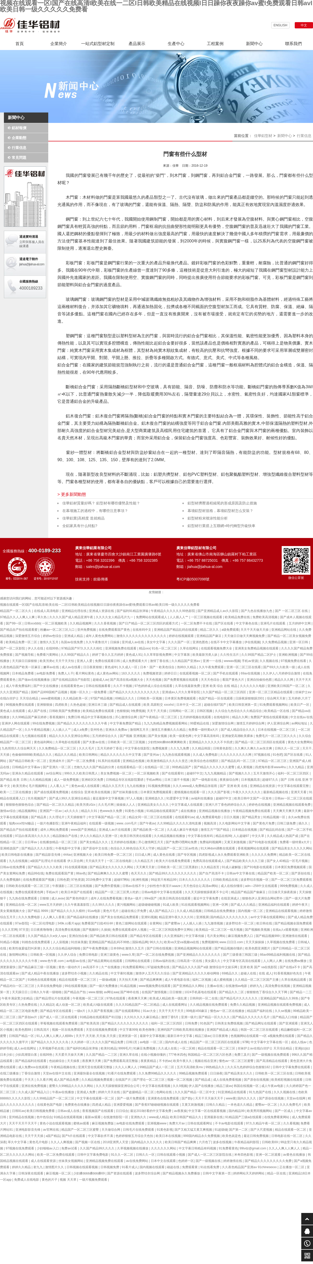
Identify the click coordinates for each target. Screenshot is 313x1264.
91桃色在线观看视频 (42, 979)
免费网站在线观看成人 (152, 617)
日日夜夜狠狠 (93, 667)
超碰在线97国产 (215, 704)
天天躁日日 (20, 992)
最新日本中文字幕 (180, 1036)
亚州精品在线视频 (22, 1117)
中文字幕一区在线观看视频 (207, 1111)
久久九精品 (296, 767)
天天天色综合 (210, 679)
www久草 (128, 954)
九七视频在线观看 (34, 736)
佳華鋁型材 (263, 136)
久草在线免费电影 (50, 986)
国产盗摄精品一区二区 (139, 1092)
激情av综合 (8, 811)
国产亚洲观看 (289, 1023)
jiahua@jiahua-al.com (31, 264)
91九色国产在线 (260, 1092)
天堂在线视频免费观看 (102, 1029)
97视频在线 (262, 754)
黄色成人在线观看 (13, 711)
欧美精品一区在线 (277, 711)
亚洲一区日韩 (299, 642)
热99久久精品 (187, 667)
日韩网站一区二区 (182, 711)
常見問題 (19, 157)
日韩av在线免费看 (13, 867)
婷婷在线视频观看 (182, 636)
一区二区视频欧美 (55, 623)
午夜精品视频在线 (63, 1067)
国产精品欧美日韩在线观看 (109, 936)
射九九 (38, 1167)
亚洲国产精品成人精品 (223, 1029)
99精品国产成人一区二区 (157, 1067)
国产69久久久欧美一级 (279, 667)
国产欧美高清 (90, 1023)
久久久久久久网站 (164, 1148)
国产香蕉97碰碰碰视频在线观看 (157, 1104)
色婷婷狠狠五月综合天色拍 (135, 1136)
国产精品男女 (251, 817)
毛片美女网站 (216, 936)
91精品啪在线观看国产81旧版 (101, 1017)
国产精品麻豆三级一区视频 (37, 967)
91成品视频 (128, 986)
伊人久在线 (36, 648)
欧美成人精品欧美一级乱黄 (168, 998)
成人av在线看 (71, 667)
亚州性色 (97, 729)
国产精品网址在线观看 (261, 1023)
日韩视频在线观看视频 (83, 1167)
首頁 (19, 43)
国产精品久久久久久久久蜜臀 (214, 767)
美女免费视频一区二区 (116, 773)
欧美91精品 (109, 1048)
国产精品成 (203, 1079)
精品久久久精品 (66, 754)
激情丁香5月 (170, 1017)
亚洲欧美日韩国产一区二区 (286, 686)
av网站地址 (299, 723)
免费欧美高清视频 (265, 617)
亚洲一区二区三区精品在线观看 (271, 692)
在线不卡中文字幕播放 (226, 642)
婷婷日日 (171, 673)
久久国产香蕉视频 (100, 1011)
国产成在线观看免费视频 (51, 792)
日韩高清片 (42, 1029)
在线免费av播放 (296, 961)
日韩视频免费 (110, 1167)
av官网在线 (51, 1129)
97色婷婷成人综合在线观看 (153, 686)
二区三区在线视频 (80, 886)
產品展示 (137, 43)
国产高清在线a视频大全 (127, 679)
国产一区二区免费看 (81, 761)
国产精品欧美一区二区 (149, 829)
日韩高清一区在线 (190, 961)
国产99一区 (14, 623)
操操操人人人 (126, 804)
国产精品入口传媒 (285, 1017)
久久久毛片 (87, 748)
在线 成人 (265, 973)
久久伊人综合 (67, 954)
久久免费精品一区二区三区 (58, 748)
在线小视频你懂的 (154, 1054)
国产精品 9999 (38, 911)
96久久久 (155, 942)
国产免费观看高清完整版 (121, 1061)
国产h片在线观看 (74, 1136)
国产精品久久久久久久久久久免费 (268, 1161)
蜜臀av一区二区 (266, 1104)
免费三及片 (242, 1054)
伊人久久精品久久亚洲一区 (99, 836)
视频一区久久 (79, 692)
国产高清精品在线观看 (272, 1061)
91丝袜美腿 (79, 942)
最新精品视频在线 (276, 792)
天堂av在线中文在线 (57, 1073)
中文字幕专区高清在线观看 (242, 961)
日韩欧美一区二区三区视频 (126, 742)
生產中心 (176, 43)
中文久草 (258, 836)
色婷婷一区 (186, 1161)
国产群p (188, 1098)
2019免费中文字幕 (99, 879)
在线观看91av (184, 817)
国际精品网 (140, 942)
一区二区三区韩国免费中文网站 (171, 929)
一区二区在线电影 (120, 861)
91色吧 (277, 754)
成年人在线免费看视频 (107, 898)
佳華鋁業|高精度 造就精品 (83, 518)
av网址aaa (111, 992)
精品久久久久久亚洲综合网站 (70, 736)
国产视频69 (90, 929)
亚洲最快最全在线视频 (90, 1073)
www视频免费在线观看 (155, 986)
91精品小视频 (10, 942)
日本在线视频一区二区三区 (277, 729)
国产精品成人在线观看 (126, 704)
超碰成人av (101, 679)
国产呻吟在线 (130, 992)
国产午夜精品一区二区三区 (159, 717)
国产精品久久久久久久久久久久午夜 (82, 723)
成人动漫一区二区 (68, 1004)
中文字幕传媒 (195, 936)
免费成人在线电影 (27, 1179)
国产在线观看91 (173, 773)
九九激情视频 (214, 923)
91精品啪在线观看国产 (162, 811)
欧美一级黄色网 (181, 736)
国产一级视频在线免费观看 (271, 1054)
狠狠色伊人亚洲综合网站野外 (263, 898)
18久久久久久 (131, 673)
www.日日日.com (231, 942)
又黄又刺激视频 (235, 842)
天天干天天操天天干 (209, 1098)
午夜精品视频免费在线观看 (252, 811)
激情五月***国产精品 (215, 829)
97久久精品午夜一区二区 (264, 1123)
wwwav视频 (232, 661)
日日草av (31, 842)
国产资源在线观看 (120, 1173)
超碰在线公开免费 (134, 911)
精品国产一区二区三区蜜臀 (80, 1129)
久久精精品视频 (40, 779)
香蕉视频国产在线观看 (98, 1111)
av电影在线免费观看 (131, 1123)
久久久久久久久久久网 (236, 754)
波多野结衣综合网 (148, 1173)
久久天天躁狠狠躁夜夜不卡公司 (207, 892)
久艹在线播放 (111, 967)
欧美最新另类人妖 (205, 654)
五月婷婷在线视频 (123, 842)
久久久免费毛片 (291, 1104)
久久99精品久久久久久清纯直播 (179, 823)
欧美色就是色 (232, 1136)
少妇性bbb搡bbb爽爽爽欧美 (167, 742)
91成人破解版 (232, 867)
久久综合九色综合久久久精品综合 (239, 711)
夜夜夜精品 (149, 1061)
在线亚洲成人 (230, 898)
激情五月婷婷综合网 (250, 723)
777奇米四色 (177, 1054)
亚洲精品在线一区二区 (22, 904)
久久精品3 (47, 1004)
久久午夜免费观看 (212, 667)
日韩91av (18, 1111)
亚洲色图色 (200, 642)
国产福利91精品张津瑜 (133, 611)
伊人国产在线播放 (201, 1086)
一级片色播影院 (48, 823)
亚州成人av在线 (133, 642)
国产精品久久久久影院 (37, 848)
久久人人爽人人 (126, 1067)
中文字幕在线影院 (138, 748)
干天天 (30, 1079)
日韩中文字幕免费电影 (93, 1154)
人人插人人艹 (179, 617)
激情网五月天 (139, 729)
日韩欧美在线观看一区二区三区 (28, 886)
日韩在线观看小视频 (171, 1154)
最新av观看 (93, 1117)
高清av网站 (210, 886)
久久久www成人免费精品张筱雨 (195, 786)
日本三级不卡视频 (177, 779)
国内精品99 (236, 1111)
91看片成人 (130, 1167)
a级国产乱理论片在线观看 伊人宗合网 (57, 861)
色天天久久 (139, 873)
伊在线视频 (252, 642)
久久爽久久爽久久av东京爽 (253, 748)
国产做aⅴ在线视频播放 (34, 679)
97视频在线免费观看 (20, 1148)
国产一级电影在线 (205, 779)
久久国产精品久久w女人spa (47, 936)
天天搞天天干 (95, 861)
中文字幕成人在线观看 (187, 804)
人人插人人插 (192, 923)
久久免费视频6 (10, 879)
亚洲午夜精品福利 (74, 823)
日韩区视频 (205, 711)
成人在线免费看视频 (227, 1079)
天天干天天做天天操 (254, 629)
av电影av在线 (76, 961)
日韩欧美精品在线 (226, 879)
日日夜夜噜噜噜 (42, 929)
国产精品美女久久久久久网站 (292, 848)
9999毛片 (125, 1048)
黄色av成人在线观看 (85, 786)
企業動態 (19, 138)
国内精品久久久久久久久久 (229, 917)
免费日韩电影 (89, 954)
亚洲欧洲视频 (288, 654)
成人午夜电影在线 (177, 979)
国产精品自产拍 (75, 992)
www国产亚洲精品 (84, 829)
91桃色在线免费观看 (36, 942)
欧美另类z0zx (86, 804)
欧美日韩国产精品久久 (186, 1117)
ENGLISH (280, 25)
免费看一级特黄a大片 (203, 729)
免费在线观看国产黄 (59, 873)
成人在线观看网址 (175, 1004)
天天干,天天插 (157, 711)
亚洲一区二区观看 (268, 1154)
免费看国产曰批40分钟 (97, 923)
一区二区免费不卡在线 (197, 623)
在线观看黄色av (72, 686)
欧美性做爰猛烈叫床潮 (25, 948)
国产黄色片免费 (264, 823)
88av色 (81, 873)
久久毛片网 (106, 804)
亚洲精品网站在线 (284, 629)
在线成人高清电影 (47, 611)
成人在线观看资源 (44, 1161)
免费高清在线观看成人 (209, 861)
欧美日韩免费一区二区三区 (114, 854)
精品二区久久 (210, 629)
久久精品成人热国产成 (283, 836)
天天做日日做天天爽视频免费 (245, 636)
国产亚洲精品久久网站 (189, 986)
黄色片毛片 (111, 911)
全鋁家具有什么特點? (79, 526)
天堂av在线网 (296, 1098)
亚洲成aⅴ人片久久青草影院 (181, 692)
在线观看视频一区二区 (195, 673)
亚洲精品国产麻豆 (209, 636)
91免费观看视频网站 (274, 704)
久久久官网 (9, 929)
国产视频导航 (25, 654)
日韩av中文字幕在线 (241, 873)
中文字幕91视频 (122, 973)
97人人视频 (135, 798)
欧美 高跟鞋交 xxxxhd (158, 704)
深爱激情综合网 (223, 723)
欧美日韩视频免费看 (41, 1111)
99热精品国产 (182, 767)
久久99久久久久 (103, 904)
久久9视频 (180, 1086)
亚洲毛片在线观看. (273, 623)
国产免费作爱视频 (108, 886)
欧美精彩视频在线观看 (287, 1079)
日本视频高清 (251, 779)
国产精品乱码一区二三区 (238, 761)
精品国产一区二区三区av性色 (178, 848)
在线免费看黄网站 (277, 1117)
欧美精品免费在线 (238, 617)
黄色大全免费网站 (300, 742)
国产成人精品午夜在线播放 (40, 973)
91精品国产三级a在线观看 (243, 1117)
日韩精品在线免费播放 (220, 911)
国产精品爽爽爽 (151, 979)
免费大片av (177, 1123)
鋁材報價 (19, 128)
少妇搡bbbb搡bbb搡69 (89, 1173)
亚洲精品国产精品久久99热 (279, 998)
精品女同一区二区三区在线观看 (151, 817)
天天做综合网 (111, 1129)
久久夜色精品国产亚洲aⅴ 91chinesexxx (250, 1167)
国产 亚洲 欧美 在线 (234, 786)
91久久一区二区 (122, 1154)
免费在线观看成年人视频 (129, 929)
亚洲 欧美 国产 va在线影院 (259, 967)
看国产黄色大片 (233, 679)
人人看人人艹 (59, 786)
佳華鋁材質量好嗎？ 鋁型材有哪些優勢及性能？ (101, 503)
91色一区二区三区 (165, 648)
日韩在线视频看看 (98, 686)
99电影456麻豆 (197, 1011)
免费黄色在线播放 (78, 1104)
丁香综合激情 (31, 1073)
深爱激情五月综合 (28, 636)
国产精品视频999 (268, 936)
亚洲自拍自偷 (78, 936)
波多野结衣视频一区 (254, 879)
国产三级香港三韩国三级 (240, 954)
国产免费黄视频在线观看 (181, 679)
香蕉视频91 (57, 717)
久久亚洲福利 (174, 936)
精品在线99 (223, 836)
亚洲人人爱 (85, 661)
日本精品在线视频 (245, 829)
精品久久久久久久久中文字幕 (121, 754)
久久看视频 (291, 1123)
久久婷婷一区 (81, 1042)
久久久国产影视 (219, 792)
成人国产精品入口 (162, 911)
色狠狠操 (123, 711)
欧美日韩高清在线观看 (175, 898)
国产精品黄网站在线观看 (105, 961)
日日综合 (122, 1111)
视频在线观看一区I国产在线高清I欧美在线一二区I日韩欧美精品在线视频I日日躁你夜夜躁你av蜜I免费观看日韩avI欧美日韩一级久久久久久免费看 (100, 604)
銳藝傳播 (100, 579)
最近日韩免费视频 (256, 1136)
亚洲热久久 (139, 1117)
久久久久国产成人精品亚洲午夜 (71, 617)
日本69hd (117, 948)
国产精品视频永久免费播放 (181, 1173)
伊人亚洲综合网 (278, 723)
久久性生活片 (230, 654)
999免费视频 (289, 886)
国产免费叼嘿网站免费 (182, 842)
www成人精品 (158, 1117)
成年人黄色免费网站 (100, 636)
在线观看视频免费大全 (217, 648)
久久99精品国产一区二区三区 (54, 1098)
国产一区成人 (284, 1111)
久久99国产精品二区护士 (259, 654)
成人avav (57, 898)
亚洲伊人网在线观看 (16, 723)
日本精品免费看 (23, 673)
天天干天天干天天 (171, 1011)
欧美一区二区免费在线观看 (56, 1154)
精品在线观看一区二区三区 (78, 979)
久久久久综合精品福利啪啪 (62, 948)
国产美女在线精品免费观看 (120, 917)
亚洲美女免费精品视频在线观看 (257, 648)
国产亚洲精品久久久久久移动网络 (196, 973)
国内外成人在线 (176, 1042)
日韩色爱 (63, 879)
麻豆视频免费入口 (241, 936)
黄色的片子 (50, 1179)
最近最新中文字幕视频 (109, 798)
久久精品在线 (99, 973)
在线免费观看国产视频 (39, 879)
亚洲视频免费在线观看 (121, 648)
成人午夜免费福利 (19, 686)
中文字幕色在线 (247, 623)
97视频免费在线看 (294, 661)
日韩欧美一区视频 (150, 698)
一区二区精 (187, 1048)
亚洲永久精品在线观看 (28, 773)
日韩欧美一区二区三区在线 (274, 1073)
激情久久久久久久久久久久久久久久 (141, 636)
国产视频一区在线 (88, 1142)
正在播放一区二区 (292, 1167)
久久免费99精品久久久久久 (158, 1073)
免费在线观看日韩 (108, 661)
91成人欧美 (171, 904)
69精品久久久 (125, 698)
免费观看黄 (190, 1167)
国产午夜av (147, 823)
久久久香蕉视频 (105, 623)
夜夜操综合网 (229, 779)
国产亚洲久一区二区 (57, 767)
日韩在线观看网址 (200, 1123)
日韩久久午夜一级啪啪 (46, 992)
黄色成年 (111, 667)
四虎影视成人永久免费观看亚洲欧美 (224, 854)
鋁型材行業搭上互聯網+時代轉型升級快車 (221, 526)
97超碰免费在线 (159, 967)
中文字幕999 (128, 1029)
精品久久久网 (284, 679)
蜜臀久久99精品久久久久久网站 (71, 1086)
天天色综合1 (192, 886)
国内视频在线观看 (152, 1167)
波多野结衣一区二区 (240, 923)
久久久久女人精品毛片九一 (115, 617)
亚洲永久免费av (116, 729)
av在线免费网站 (137, 1161)
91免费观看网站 (134, 967)
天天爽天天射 (145, 867)
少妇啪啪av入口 (48, 1148)
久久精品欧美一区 (76, 698)
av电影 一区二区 (152, 1042)
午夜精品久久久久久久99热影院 (173, 611)
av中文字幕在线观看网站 (268, 917)
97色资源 (77, 879)
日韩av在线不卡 (133, 886)
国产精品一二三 (301, 992)
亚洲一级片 (189, 1017)
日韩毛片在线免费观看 (139, 1129)
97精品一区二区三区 (273, 761)
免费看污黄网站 (48, 654)
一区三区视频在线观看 (207, 617)
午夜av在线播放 (63, 1092)
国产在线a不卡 (290, 967)
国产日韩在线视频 (159, 948)
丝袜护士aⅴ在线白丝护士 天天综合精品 (265, 1048)
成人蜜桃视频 (223, 979)
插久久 (303, 823)
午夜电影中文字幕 (68, 848)
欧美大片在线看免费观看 (173, 861)
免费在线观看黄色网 (29, 892)
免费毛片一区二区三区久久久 (276, 736)
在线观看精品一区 (130, 767)
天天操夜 (73, 1061)
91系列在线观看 (109, 761)
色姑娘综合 (57, 1061)
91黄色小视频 (135, 811)
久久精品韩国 (201, 748)
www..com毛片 (127, 823)
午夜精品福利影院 (247, 1142)
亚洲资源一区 (128, 1036)
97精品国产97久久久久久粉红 (82, 648)
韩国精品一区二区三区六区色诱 (210, 1054)
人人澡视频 (61, 942)
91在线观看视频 (76, 867)
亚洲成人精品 (74, 636)
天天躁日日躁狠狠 (25, 661)
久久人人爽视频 (62, 1142)
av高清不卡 (91, 967)
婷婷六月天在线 (109, 1092)
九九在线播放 (136, 786)
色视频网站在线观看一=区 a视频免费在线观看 (263, 1036)
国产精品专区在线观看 (146, 936)
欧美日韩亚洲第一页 (243, 704)
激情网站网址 (18, 954)
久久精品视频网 (81, 623)
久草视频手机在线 (52, 1048)
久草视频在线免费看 (281, 942)
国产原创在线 (301, 873)
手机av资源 (250, 661)
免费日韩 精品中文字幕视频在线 (90, 717)
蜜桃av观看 (81, 1123)
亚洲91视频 (149, 917)
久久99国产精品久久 (75, 654)
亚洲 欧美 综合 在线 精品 (220, 686)
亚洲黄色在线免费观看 (164, 1098)
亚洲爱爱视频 (123, 1104)
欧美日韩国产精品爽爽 (181, 1142)
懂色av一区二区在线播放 (227, 1011)
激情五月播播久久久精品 (168, 729)
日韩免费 (191, 1023)
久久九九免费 (180, 748)
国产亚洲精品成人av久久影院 (218, 611)
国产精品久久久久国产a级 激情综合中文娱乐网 (205, 967)
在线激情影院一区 (116, 1117)
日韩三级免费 (287, 823)
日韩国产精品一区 (22, 1036)
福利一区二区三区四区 (294, 773)
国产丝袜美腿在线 (126, 792)
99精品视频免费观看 (193, 1073)
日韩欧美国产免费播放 (65, 711)
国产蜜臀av (173, 923)
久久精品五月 (144, 861)
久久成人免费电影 (206, 754)
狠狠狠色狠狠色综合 (20, 804)
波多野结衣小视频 (74, 973)
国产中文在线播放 (46, 686)
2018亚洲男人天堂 (116, 1142)
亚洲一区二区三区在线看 (244, 667)
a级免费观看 (230, 629)
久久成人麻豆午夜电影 (183, 829)
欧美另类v (47, 661)
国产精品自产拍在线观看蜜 (19, 629)
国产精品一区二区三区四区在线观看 (260, 742)
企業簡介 (58, 43)
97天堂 (24, 929)
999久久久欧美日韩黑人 (81, 773)
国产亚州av (151, 754)
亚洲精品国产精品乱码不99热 (110, 942)
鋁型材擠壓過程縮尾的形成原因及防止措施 (222, 503)
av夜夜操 (180, 1111)
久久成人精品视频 (189, 911)
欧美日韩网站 (89, 754)
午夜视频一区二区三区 (89, 998)
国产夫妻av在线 (94, 742)
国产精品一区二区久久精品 (56, 804)
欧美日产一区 (300, 704)
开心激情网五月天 (151, 842)
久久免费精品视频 (275, 642)
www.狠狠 (95, 992)
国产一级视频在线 (208, 1161)
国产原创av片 (28, 1017)
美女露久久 (213, 961)
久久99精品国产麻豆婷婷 (30, 717)
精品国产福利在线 (260, 1011)
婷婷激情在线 (233, 1161)
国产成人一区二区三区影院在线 (210, 1154)
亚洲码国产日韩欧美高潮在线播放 (181, 1029)
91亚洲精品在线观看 (232, 1092)
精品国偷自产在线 (65, 836)
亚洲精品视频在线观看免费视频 (280, 1004)
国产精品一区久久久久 (214, 1017)
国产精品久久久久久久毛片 (251, 1017)
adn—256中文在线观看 (261, 886)
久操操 (105, 929)
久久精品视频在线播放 (170, 836)
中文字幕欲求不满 (101, 1136)
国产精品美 (39, 817)
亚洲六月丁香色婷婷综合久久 (226, 804)
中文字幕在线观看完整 (294, 786)
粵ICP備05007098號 (193, 579)
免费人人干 (66, 673)
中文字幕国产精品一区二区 (107, 817)
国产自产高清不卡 (212, 873)
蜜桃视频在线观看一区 (190, 792)
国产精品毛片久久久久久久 (239, 998)
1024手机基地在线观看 (200, 992)
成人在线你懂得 (232, 886)
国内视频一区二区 (251, 911)
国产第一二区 (239, 1129)
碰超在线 (173, 1167)
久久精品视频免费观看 (97, 1079)
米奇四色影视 (244, 1154)
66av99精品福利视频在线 (278, 954)
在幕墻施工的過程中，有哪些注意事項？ (95, 511)
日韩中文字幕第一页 (217, 1173)
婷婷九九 (256, 986)
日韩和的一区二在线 (204, 998)
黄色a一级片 (133, 898)
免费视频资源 (152, 673)
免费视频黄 (160, 748)
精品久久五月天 (113, 786)
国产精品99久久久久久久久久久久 (173, 873)
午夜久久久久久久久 (246, 792)
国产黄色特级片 (77, 898)
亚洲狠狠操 (45, 704)
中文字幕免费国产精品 (126, 723)
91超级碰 (220, 1129)
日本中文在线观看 (164, 1161)
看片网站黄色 (85, 673)
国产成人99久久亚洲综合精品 (70, 798)
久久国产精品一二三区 (102, 1054)
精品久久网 (240, 717)
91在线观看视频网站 (196, 904)
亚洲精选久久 (155, 798)
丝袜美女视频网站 (71, 1161)
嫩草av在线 (51, 667)
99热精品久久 (216, 1067)
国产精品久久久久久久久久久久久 (125, 1023)
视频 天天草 (68, 1179)
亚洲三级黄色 (110, 954)
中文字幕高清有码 (207, 736)
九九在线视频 (18, 861)
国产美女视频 (158, 736)
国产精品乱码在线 (272, 829)
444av (67, 854)
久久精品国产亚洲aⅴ (186, 661)
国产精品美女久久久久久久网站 (111, 867)
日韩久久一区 (145, 1154)
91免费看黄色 (228, 1148)
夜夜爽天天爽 (138, 998)
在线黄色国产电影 (50, 1104)
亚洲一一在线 (212, 661)
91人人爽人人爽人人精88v (55, 1036)
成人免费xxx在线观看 (33, 1067)
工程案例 (215, 43)
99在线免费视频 (44, 723)
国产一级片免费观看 (131, 1098)
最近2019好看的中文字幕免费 (151, 1111)
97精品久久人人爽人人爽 (18, 617)
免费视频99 (210, 942)
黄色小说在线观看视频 (56, 1123)
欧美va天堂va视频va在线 (182, 942)
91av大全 (150, 1011)
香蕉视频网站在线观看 (254, 848)
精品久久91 (89, 811)
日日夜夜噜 (220, 1036)
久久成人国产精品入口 (34, 1092)
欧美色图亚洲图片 (258, 948)
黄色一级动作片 (69, 967)
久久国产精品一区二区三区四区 (224, 692)
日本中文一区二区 (189, 704)
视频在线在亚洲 (206, 1061)
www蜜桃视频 (51, 698)
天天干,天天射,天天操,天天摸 (96, 1036)
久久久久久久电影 (253, 686)
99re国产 (151, 898)
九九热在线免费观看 (23, 898)
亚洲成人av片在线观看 (115, 829)
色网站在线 (164, 1092)
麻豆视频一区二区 (59, 1173)
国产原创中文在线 (96, 848)
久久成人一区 (128, 667)
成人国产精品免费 (67, 1079)
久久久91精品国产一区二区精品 (138, 1004)
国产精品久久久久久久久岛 (50, 1042)
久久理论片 (57, 817)
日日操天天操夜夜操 (282, 892)
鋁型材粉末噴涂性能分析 (208, 518)
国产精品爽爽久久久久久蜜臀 (108, 873)
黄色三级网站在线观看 (132, 923)
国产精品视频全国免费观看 (293, 923)
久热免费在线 (28, 1004)
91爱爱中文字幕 (177, 798)
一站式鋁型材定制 (98, 43)
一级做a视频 (108, 979)
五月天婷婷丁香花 (110, 748)
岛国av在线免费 (72, 642)
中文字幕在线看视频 (156, 1086)
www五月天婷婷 (51, 904)
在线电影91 (222, 717)
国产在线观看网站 (128, 1011)
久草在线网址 (189, 648)
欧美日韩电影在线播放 (18, 854)
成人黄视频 (245, 767)
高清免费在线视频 (68, 929)
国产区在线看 (224, 623)
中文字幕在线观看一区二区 (96, 1098)
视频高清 (210, 823)
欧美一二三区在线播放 (16, 792)
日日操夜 (216, 1073)
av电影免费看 (46, 673)
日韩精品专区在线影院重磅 (125, 779)
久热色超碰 (78, 704)
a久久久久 (72, 811)
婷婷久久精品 (22, 1167)
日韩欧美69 (270, 1142)
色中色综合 (44, 1117)
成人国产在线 (37, 711)
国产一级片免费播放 (103, 986)
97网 (245, 1042)
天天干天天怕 (65, 661)
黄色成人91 (134, 654)
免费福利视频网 (211, 842)
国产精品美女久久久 (238, 1073)
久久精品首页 (210, 867)
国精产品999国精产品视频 (49, 692)
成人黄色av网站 (108, 673)
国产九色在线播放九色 (257, 611)
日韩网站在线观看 (138, 961)
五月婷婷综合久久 (105, 736)
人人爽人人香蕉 (54, 917)
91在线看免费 (210, 1167)
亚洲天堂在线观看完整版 (95, 1067)
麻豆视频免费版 (103, 1123)
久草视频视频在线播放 (133, 1148)
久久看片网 (44, 1079)
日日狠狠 (176, 992)
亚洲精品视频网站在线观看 (193, 948)
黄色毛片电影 (39, 1142)
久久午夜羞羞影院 (77, 904)
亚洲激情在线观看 (295, 936)
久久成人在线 (168, 1048)
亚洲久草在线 (129, 1054)
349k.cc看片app (68, 923)
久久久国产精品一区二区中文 (195, 1092)
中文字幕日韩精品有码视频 (198, 1148)
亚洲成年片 (57, 761)
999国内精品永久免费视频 (202, 1136)
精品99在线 (36, 873)
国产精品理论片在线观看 (53, 998)
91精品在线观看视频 (68, 1117)
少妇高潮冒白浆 (26, 1054)
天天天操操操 (255, 942)
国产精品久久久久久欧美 (45, 867)
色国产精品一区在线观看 (216, 698)
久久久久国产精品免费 (108, 1042)
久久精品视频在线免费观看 (209, 1004)
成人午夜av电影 (272, 1086)
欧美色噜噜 (147, 1029)
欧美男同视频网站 (260, 1111)
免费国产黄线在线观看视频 (269, 717)
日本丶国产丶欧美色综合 (157, 667)
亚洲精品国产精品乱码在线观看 (176, 629)
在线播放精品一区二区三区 (59, 842)
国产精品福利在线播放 (83, 917)
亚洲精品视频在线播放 (215, 811)
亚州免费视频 (87, 629)
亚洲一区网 (220, 904)
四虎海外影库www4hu (271, 767)
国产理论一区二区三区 (149, 1079)
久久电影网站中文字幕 (235, 823)
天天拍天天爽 (128, 979)
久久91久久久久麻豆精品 (142, 1017)
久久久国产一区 (179, 642)
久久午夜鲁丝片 (97, 642)
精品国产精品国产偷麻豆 (248, 892)
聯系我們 (293, 43)
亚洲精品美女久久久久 (153, 804)
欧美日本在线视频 (169, 1136)
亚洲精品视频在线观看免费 (292, 804)
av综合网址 (54, 773)
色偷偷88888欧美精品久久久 (32, 754)
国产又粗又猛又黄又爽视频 (193, 1129)
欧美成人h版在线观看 (98, 1004)
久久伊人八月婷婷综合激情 (282, 673)
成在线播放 (188, 811)
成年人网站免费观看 (54, 829)
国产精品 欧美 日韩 (14, 779)
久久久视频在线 (285, 1092)
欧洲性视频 (141, 879)
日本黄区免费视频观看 (181, 698)
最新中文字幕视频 (153, 1036)
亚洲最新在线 (214, 1117)
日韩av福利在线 (164, 961)
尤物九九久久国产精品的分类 (94, 767)
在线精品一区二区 (157, 767)
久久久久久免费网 (264, 854)
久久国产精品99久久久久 (98, 1148)
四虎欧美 (61, 704)
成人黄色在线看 (164, 854)
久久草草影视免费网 (157, 654)
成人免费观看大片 (135, 661)
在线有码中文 (142, 629)
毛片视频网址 (38, 786)
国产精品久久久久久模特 (68, 911)
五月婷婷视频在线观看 (196, 717)
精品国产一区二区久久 (16, 611)
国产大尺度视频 (261, 1129)
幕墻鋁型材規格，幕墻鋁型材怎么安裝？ (220, 511)
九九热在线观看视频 (176, 754)
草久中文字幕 (17, 1142)
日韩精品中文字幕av (26, 767)
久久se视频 (283, 1011)
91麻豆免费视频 (144, 1048)
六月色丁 (205, 1142)
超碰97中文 (194, 773)
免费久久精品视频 (243, 1004)
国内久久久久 (247, 1098)
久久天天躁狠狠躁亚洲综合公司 (118, 1086)
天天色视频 (154, 679)
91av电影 (94, 911)
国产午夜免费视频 (96, 948)
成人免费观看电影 (209, 817)
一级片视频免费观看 (93, 1179)
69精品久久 (230, 973)
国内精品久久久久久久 (147, 1142)
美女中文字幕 (156, 642)
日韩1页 (132, 1042)
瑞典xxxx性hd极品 (22, 823)
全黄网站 (156, 923)
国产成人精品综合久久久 (238, 729)
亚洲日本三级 (98, 704)
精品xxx (144, 648)
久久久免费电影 (29, 917)
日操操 (115, 642)
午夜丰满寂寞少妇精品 (18, 998)
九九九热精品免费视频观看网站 (166, 723)
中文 (304, 25)
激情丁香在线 (160, 661)
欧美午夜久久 (183, 1061)
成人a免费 (80, 729)
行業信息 (19, 148)
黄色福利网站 (43, 742)
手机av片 (52, 892)
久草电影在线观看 (68, 742)
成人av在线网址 (25, 1048)
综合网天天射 (276, 698)
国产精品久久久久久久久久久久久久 (134, 692)
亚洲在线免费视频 (34, 1086)
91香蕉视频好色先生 (288, 973)
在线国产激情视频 (154, 992)
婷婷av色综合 (53, 636)
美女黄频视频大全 (13, 911)
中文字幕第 (182, 654)
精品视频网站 (28, 811)
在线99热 (53, 648)
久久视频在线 (269, 661)
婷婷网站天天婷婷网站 (249, 1173)
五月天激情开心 (264, 773)
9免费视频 (138, 711)
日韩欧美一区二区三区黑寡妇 (178, 867)
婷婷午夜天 (300, 904)
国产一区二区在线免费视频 (155, 954)
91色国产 (206, 1023)
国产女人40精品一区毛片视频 (288, 861)
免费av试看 (69, 1148)
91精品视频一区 (274, 817)
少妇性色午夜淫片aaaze (164, 886)
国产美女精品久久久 (94, 842)
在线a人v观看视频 (286, 929)
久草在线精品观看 (294, 979)
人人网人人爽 (273, 961)
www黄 (231, 1098)
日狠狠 (45, 898)
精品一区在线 (277, 1173)
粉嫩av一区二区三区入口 (58, 629)
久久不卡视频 (123, 686)
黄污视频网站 (126, 904)
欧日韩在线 (264, 923)
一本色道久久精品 (240, 1104)
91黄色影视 (165, 1129)
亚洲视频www (157, 1123)
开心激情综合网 (126, 717)
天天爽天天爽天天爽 (287, 811)
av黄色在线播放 (294, 1154)
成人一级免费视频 (67, 779)
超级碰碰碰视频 (149, 904)
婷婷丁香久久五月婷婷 (108, 654)
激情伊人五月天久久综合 (153, 973)
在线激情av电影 (236, 986)
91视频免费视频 (159, 786)
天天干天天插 (34, 1136)
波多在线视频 (222, 1142)
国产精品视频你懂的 (228, 948)
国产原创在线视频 (257, 1079)
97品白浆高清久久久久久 (33, 836)
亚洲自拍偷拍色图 (260, 679)
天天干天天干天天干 (23, 1123)
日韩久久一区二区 (287, 748)
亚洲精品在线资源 (263, 786)
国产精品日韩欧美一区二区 (28, 761)
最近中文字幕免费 (206, 898)
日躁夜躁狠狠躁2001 (250, 698)
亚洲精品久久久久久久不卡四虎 (211, 742)
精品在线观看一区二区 (291, 1129)
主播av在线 (215, 986)
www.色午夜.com (52, 961)
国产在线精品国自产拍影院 (71, 679)
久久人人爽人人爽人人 (285, 1148)
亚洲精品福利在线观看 (274, 904)
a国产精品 (53, 1136)
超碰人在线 (248, 973)
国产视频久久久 (240, 773)
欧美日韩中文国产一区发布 (253, 798)
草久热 (42, 617)
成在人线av (299, 1042)
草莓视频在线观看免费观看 (59, 1023)
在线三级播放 (10, 1073)
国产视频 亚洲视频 (133, 736)
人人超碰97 (241, 836)
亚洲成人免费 (86, 1092)
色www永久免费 (111, 811)
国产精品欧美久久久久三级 (245, 861)
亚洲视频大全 (83, 854)
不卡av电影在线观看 (229, 1123)
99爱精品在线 (200, 723)
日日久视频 (232, 817)
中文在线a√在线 (301, 717)
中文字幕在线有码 (201, 836)
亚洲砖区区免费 (92, 779)
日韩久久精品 (216, 1104)
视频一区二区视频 (180, 1079)
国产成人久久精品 (243, 904)
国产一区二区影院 (13, 648)
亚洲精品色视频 (134, 761)
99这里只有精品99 (164, 879)
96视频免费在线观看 (20, 704)
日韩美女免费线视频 (229, 1023)
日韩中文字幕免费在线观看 (292, 1067)
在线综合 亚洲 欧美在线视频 (91, 792)
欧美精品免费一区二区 (22, 642)
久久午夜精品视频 (37, 729)
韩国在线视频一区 (247, 1086)
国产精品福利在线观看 (31, 1061)
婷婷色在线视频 (260, 804)
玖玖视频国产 (37, 798)
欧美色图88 (23, 1029)
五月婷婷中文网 (300, 623)
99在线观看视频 (76, 986)
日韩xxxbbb (32, 623)
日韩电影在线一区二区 (287, 1136)
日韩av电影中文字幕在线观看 (162, 892)
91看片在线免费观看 (122, 1073)
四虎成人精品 (102, 1104)
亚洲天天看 (299, 792)
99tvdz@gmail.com (253, 1148)
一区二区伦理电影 (43, 923)
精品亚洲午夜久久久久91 (177, 917)
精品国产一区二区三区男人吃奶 (117, 892)
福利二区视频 (202, 979)
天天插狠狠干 (77, 817)
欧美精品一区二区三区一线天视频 (219, 929)
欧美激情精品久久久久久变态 (168, 761)
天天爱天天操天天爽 (69, 1054)
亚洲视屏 (202, 917)
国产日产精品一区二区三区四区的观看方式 (149, 623)
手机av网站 (154, 779)
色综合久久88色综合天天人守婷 (132, 848)
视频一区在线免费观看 (68, 1029)
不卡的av (165, 1061)
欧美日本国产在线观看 (77, 892)
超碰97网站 (122, 879)
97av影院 (21, 923)
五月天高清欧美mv (190, 1067)
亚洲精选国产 (10, 848)
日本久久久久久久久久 (195, 879)
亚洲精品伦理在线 (74, 611)
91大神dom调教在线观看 (218, 848)
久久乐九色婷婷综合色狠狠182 (249, 1067)
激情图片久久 (55, 1167)
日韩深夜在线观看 (31, 1173)
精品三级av (203, 1036)
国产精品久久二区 (232, 992)
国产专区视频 (187, 854)
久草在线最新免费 (188, 686)
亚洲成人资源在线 (102, 611)
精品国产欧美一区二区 (273, 873)
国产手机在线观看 (226, 673)
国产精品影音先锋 (48, 854)
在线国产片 (123, 1079)
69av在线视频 (251, 673)
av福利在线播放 (202, 798)
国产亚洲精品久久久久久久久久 (199, 954)
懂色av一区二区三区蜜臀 (236, 1061)
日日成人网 (143, 854)
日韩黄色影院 (223, 748)
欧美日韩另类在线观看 (136, 836)
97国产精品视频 (102, 698)
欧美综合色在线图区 (204, 761)
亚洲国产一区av (51, 811)
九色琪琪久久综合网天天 (19, 748)
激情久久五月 (49, 642)
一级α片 (80, 1011)
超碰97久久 (270, 779)
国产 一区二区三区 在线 (292, 611)
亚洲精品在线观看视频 (282, 911)
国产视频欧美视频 (258, 929)
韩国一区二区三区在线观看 (259, 1029)
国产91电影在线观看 (263, 842)
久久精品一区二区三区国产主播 (257, 979)
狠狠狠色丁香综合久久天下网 (267, 992)
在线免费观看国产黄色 (115, 629)
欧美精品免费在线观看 (99, 711)
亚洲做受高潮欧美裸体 (238, 736)
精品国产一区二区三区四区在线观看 (215, 1042)
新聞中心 (254, 43)
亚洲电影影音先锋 (28, 1129)
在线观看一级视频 (102, 823)
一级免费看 (99, 692)
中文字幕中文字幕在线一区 (270, 1042)
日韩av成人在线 (68, 1111)
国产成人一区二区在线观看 (59, 1017)
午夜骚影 (58, 886)
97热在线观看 (116, 998)
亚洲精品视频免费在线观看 (105, 1161)
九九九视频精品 (215, 773)
